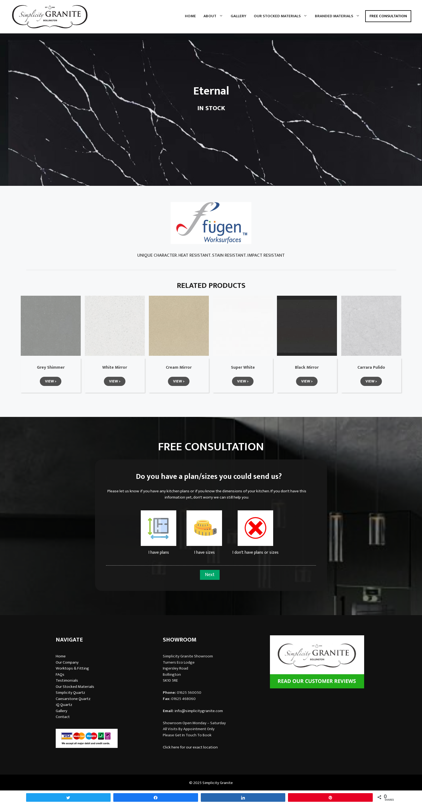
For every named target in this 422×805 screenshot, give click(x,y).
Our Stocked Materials (282, 16)
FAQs (60, 674)
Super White (243, 367)
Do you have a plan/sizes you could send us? (209, 477)
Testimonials (67, 680)
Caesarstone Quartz (73, 698)
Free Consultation (388, 16)
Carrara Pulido (371, 367)
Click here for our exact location (190, 747)
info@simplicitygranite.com (198, 711)
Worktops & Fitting (72, 668)
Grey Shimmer (51, 367)
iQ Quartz (64, 704)
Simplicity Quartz (70, 692)
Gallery (238, 16)
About (215, 16)
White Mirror (114, 367)
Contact (63, 716)
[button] (50, 381)
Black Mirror (307, 367)
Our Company (67, 662)
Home (190, 16)
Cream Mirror (179, 367)
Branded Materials (339, 16)
